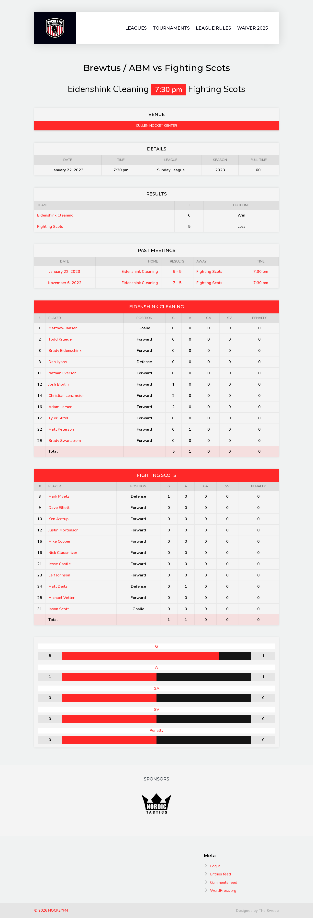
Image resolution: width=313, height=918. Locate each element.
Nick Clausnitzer (62, 552)
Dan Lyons (57, 362)
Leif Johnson (59, 575)
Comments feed (223, 882)
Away (201, 261)
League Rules (213, 28)
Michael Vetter (61, 597)
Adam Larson (60, 407)
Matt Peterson (61, 429)
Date (64, 261)
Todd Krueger (60, 339)
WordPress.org (223, 890)
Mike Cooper (59, 541)
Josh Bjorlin (58, 384)
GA (208, 318)
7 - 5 (177, 283)
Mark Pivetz (58, 496)
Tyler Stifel (58, 418)
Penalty (259, 318)
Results (177, 261)
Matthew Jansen (63, 328)
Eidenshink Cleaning (55, 215)
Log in (215, 866)
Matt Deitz (57, 586)
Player (54, 318)
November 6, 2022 (64, 283)
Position (144, 318)
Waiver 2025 (252, 28)
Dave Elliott (58, 507)
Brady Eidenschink (64, 350)
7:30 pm (260, 271)
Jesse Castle (59, 564)
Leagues (136, 28)
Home (153, 261)
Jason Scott (58, 609)
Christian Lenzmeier (66, 395)
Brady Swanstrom (64, 440)
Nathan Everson (62, 373)
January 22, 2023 (64, 271)
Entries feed (220, 874)
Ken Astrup (58, 519)
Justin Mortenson (63, 530)
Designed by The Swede (257, 910)
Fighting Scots (50, 226)
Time (261, 261)
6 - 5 (177, 271)
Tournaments (171, 28)
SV (229, 318)
